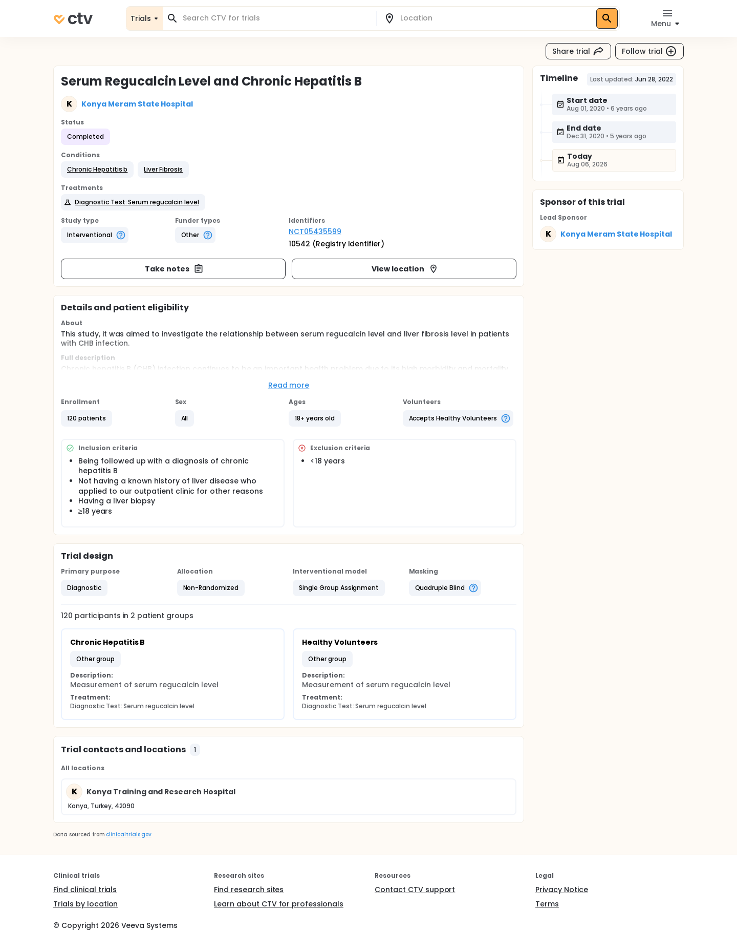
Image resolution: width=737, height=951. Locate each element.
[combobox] (276, 18)
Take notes (174, 269)
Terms (547, 903)
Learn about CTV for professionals (278, 903)
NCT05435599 (315, 231)
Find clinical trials (85, 889)
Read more (289, 385)
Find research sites (249, 889)
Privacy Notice (561, 889)
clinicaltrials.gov (128, 834)
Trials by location (85, 903)
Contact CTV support (415, 889)
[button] (97, 169)
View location (405, 269)
